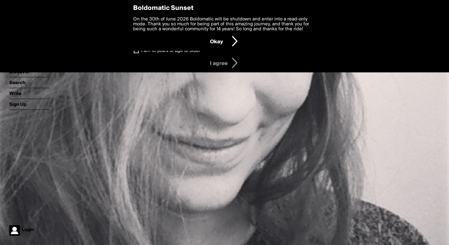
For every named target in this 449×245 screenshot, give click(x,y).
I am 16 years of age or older (170, 50)
